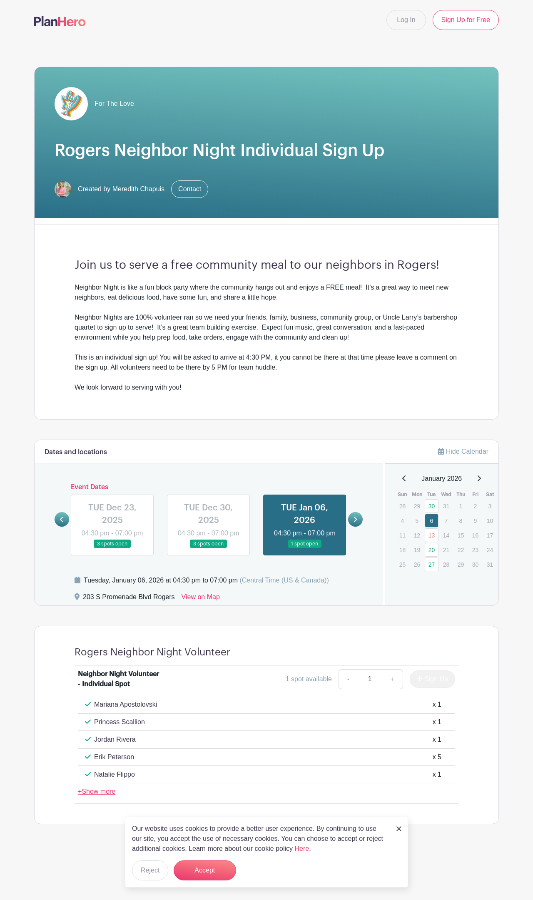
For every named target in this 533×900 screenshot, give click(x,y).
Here (301, 848)
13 (431, 535)
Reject (150, 870)
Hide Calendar (463, 451)
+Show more (96, 791)
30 (431, 506)
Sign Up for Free (465, 19)
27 (431, 564)
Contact (189, 188)
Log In (406, 19)
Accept (204, 870)
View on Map (201, 596)
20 (431, 550)
